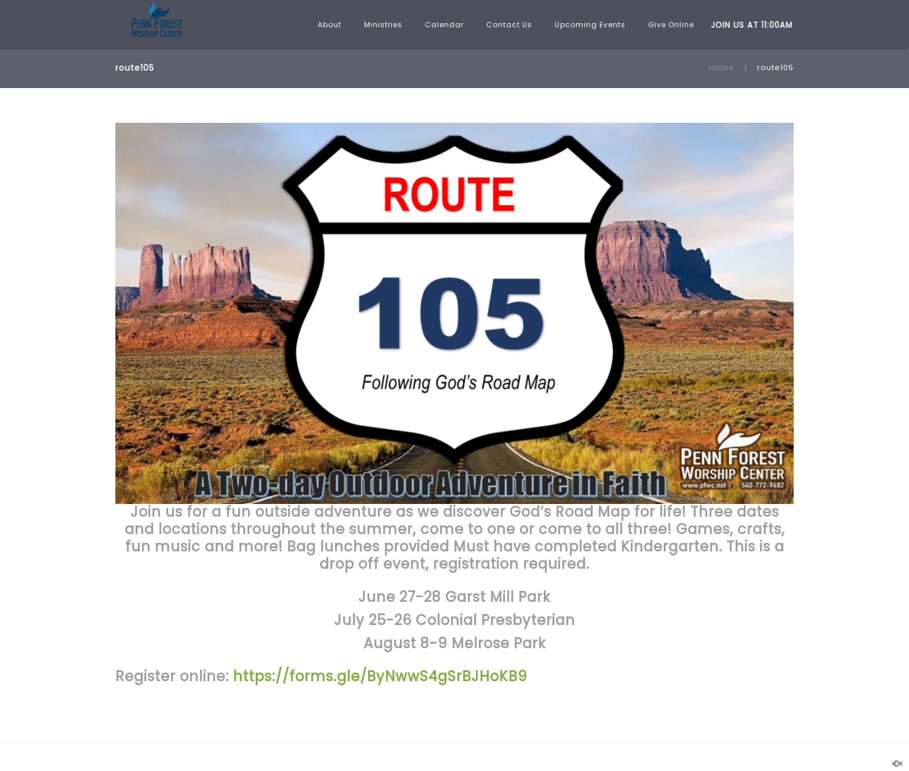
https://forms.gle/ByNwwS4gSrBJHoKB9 (378, 676)
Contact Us (509, 25)
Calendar (444, 25)
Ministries (383, 25)
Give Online (671, 25)
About (329, 25)
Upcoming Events (590, 25)
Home (722, 67)
